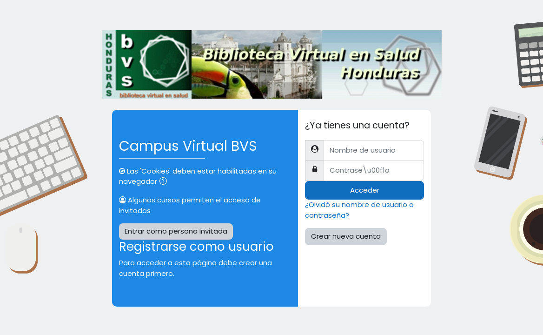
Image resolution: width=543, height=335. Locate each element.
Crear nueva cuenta (346, 236)
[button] (165, 182)
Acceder (364, 190)
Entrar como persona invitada (176, 231)
